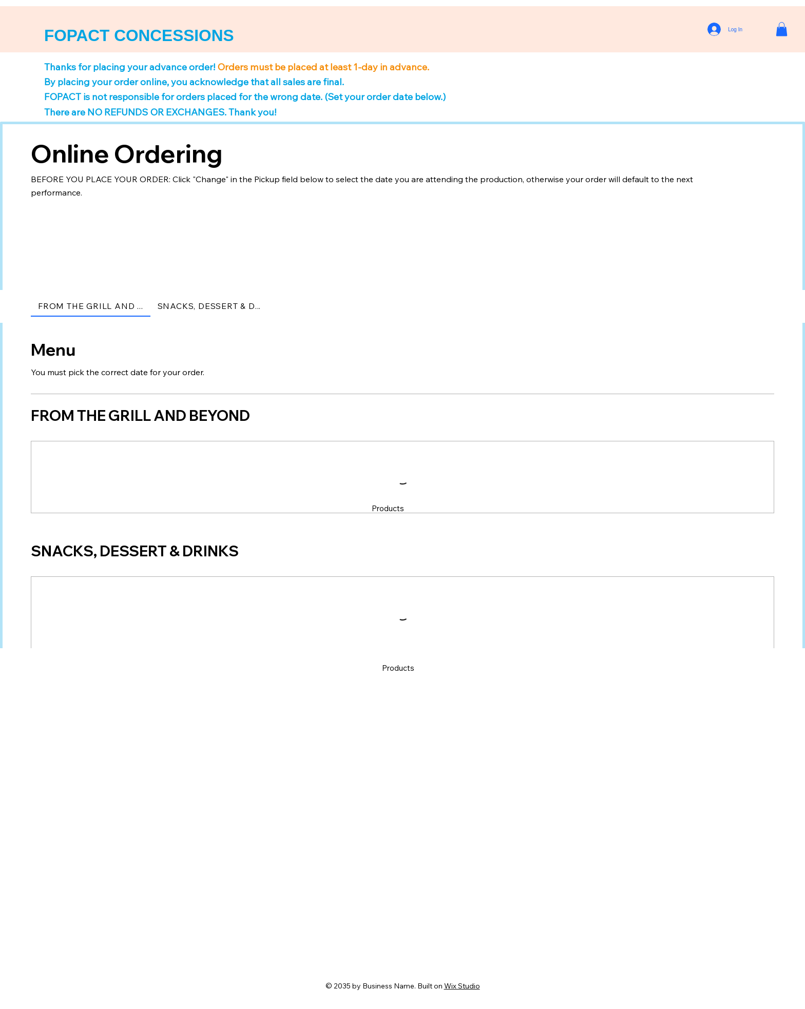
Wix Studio (462, 986)
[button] (782, 29)
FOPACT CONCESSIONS (139, 35)
